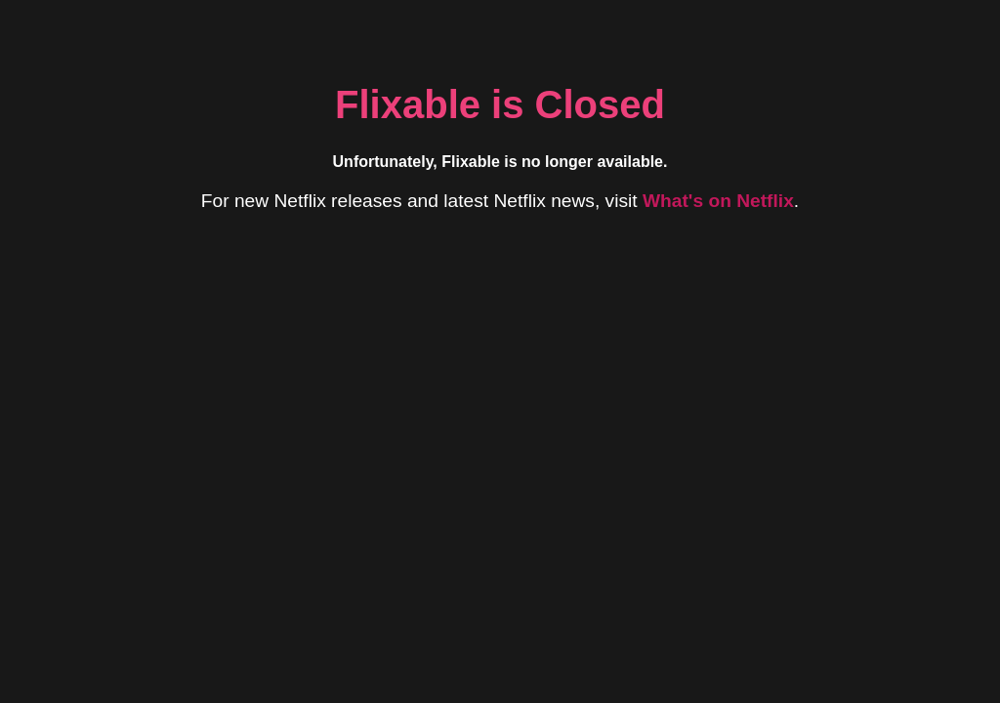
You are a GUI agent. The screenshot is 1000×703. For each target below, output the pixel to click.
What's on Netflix (718, 200)
